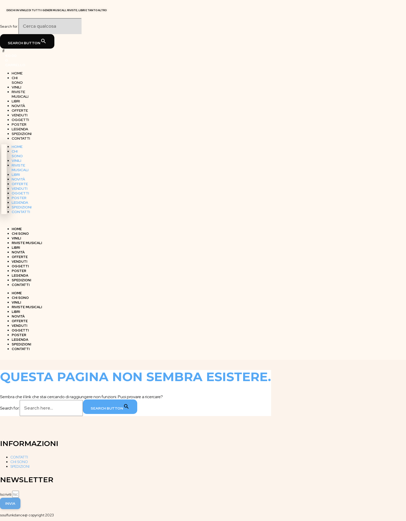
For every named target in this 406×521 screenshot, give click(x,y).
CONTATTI (21, 138)
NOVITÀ (18, 179)
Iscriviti (6, 494)
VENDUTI (19, 188)
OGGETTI (20, 193)
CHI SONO (17, 80)
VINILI (16, 160)
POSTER (19, 197)
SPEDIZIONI (22, 207)
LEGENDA (20, 202)
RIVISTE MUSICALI (20, 94)
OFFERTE (20, 184)
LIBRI (16, 174)
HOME (17, 146)
